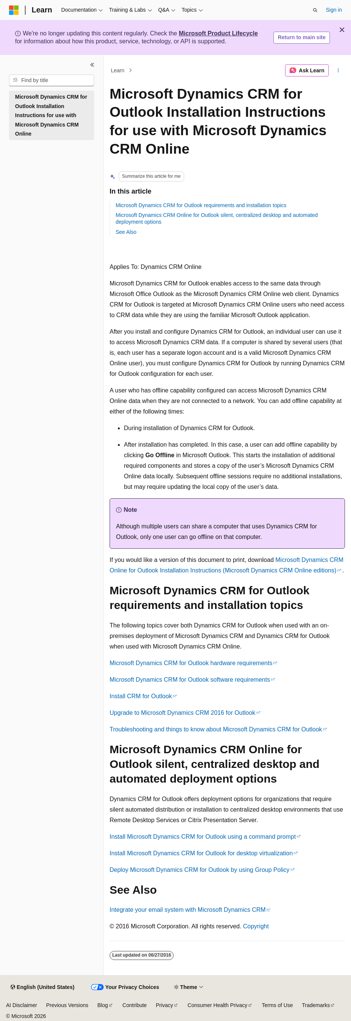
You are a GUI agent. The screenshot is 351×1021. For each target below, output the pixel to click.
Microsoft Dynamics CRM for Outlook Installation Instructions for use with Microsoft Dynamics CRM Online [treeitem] (51, 115)
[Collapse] (92, 65)
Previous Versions (67, 1005)
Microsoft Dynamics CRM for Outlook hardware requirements (191, 663)
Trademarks (316, 1005)
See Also (126, 232)
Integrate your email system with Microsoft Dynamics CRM (188, 910)
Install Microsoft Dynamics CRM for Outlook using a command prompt (203, 836)
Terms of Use (277, 1005)
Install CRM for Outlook (141, 696)
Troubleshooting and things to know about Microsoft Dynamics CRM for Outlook (216, 729)
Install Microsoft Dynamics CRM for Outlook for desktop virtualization (201, 853)
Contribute (134, 1005)
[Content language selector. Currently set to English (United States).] (42, 987)
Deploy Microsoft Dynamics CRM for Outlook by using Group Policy (200, 870)
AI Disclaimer (21, 1005)
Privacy (164, 1005)
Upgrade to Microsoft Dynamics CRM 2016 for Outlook (182, 713)
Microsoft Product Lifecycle (218, 33)
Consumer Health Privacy (217, 1005)
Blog (103, 1005)
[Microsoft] (14, 10)
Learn (118, 70)
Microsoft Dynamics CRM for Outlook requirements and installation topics (201, 205)
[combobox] (51, 81)
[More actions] (338, 70)
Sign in (334, 10)
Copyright (256, 926)
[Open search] (315, 10)
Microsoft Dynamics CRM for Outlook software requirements (190, 679)
